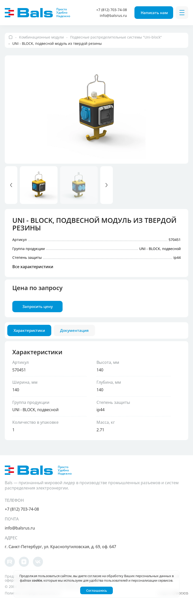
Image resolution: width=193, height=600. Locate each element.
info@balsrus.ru (113, 15)
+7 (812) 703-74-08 (111, 10)
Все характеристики (32, 267)
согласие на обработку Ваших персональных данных (129, 576)
